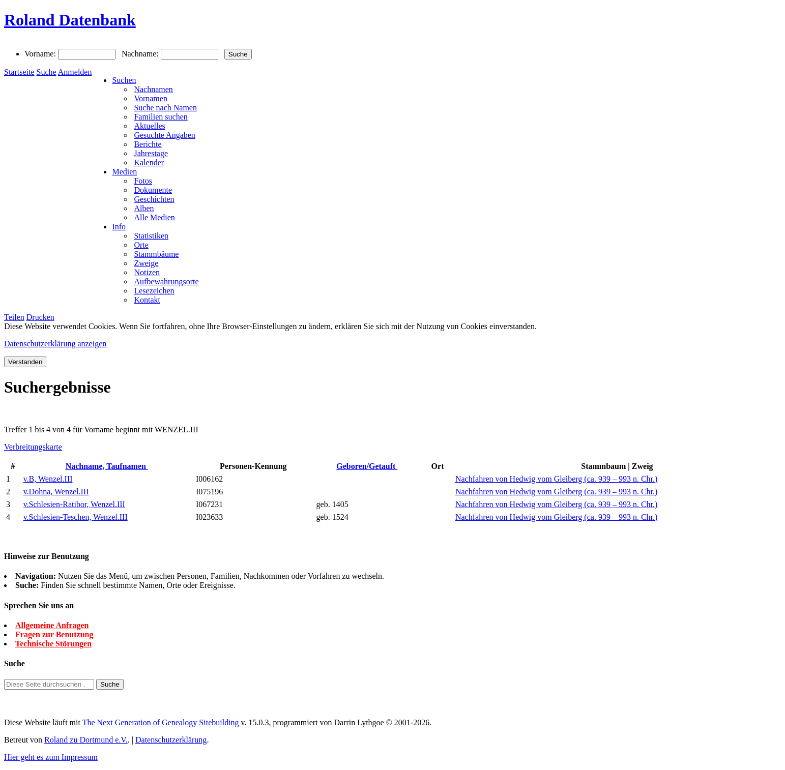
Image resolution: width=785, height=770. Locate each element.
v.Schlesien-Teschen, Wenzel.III (75, 517)
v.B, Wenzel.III (48, 479)
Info (119, 226)
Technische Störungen (53, 643)
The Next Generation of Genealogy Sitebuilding (160, 722)
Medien (124, 171)
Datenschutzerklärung (171, 739)
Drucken (40, 317)
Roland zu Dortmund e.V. (86, 739)
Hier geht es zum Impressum (51, 757)
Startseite (19, 72)
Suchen (124, 80)
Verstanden (25, 362)
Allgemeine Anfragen (52, 625)
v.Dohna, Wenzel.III (56, 491)
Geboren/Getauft (366, 466)
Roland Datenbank (70, 20)
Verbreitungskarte (33, 446)
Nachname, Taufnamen (107, 466)
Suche (46, 72)
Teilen (14, 317)
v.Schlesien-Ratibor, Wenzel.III (74, 504)
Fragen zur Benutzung (54, 634)
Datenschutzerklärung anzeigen (55, 343)
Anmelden (75, 72)
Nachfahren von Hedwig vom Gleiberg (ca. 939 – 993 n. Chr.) (556, 479)
